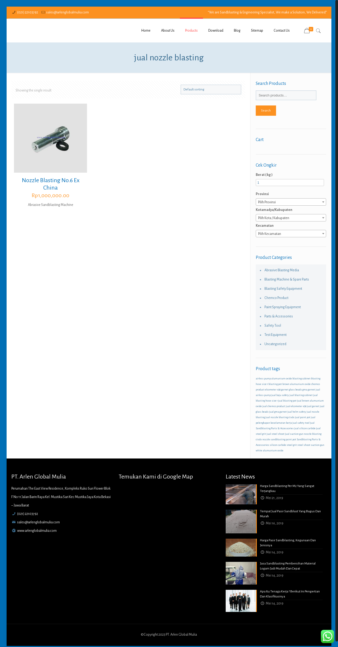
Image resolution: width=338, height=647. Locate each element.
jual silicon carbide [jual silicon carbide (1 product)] (305, 428)
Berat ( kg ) (264, 175)
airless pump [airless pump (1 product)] (263, 378)
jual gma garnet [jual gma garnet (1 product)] (278, 411)
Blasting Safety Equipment (283, 289)
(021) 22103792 (27, 12)
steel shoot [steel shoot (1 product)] (303, 444)
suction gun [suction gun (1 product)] (317, 444)
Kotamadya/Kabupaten (274, 210)
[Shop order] (211, 89)
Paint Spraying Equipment (282, 307)
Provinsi (262, 194)
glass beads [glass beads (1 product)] (295, 389)
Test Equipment (275, 335)
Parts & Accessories (278, 316)
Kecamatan (265, 226)
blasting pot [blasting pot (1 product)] (275, 384)
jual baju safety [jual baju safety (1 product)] (280, 395)
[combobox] (291, 202)
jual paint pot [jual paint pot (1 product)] (302, 417)
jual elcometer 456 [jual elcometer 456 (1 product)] (296, 406)
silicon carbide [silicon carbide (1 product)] (278, 444)
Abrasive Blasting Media (281, 270)
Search (266, 110)
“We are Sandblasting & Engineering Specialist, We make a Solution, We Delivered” (267, 12)
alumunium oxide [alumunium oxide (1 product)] (281, 378)
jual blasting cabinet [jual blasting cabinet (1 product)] (301, 395)
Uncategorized (275, 344)
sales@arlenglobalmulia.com (67, 12)
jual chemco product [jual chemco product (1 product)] (273, 406)
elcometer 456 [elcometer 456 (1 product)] (273, 389)
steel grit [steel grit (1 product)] (292, 444)
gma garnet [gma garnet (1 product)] (308, 389)
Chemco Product (276, 298)
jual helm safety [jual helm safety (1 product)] (296, 411)
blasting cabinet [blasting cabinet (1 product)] (301, 378)
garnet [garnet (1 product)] (284, 389)
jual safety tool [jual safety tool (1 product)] (301, 422)
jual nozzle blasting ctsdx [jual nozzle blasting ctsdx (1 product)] (279, 417)
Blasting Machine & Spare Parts (286, 279)
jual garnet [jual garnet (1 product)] (313, 406)
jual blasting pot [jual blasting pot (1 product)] (287, 400)
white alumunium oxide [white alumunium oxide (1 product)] (269, 450)
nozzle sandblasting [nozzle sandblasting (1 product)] (273, 439)
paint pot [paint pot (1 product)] (291, 439)
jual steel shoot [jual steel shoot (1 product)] (275, 433)
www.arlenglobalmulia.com (37, 531)
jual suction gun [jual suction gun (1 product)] (294, 433)
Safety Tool (272, 325)
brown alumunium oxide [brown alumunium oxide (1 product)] (296, 384)
